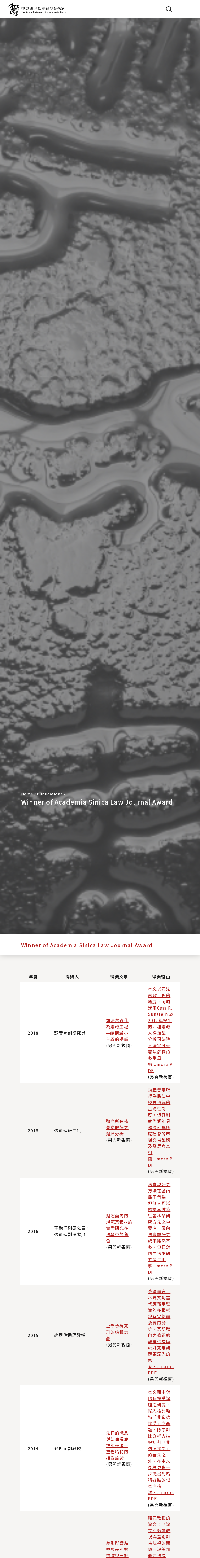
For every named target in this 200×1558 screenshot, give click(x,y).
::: (157, 9)
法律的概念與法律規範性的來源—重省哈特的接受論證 (117, 1445)
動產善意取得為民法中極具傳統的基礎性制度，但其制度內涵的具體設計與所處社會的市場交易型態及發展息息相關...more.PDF (160, 1127)
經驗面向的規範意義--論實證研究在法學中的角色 (119, 1228)
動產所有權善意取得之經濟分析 (117, 1127)
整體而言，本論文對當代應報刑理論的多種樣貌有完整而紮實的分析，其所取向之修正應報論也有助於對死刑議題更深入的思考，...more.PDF (161, 1332)
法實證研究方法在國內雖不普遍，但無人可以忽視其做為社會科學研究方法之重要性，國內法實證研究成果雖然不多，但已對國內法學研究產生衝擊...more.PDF (160, 1228)
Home (27, 793)
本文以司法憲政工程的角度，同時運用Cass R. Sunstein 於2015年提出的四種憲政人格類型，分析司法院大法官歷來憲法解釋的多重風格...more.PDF (161, 1029)
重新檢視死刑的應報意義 (117, 1332)
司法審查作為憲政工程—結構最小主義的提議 (117, 1029)
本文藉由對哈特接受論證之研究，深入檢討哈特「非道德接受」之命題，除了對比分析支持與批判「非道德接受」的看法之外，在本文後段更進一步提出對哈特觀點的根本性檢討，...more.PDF (161, 1445)
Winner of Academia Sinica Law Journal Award (87, 945)
